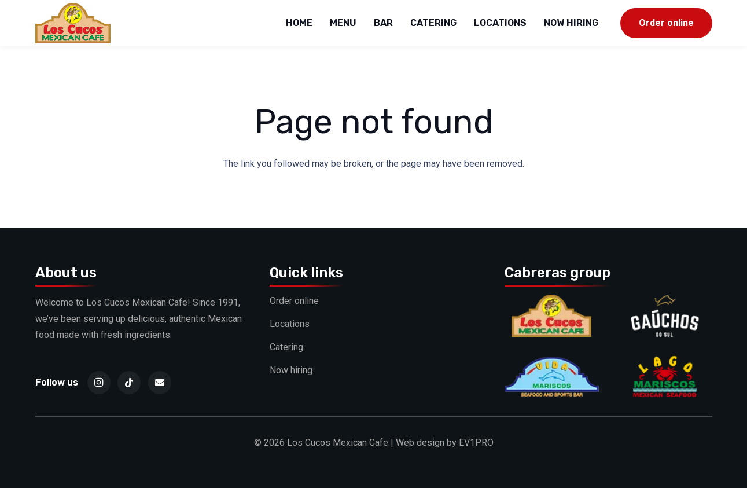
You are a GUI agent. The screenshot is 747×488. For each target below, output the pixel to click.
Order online (294, 300)
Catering (286, 347)
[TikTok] (129, 382)
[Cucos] (552, 302)
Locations (290, 323)
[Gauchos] (664, 302)
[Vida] (552, 363)
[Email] (159, 382)
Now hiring (291, 370)
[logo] (73, 23)
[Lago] (664, 363)
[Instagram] (99, 382)
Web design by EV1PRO (445, 442)
